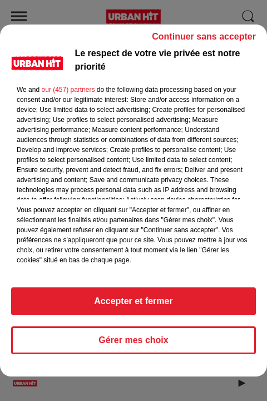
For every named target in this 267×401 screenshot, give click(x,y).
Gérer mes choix (133, 345)
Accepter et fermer (133, 306)
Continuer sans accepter (204, 41)
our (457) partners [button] (68, 95)
